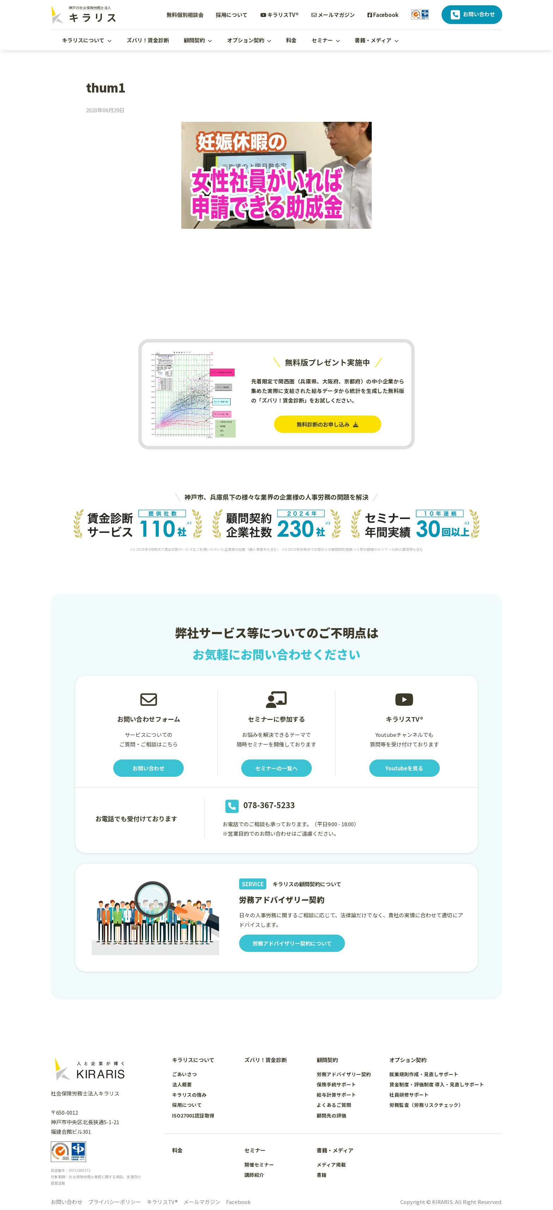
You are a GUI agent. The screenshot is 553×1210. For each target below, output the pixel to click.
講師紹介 (254, 1174)
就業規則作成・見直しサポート (423, 1074)
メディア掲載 (331, 1164)
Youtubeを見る (404, 768)
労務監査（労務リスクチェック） (426, 1104)
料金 (291, 40)
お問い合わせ (472, 15)
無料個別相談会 (184, 14)
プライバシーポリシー (114, 1201)
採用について (232, 14)
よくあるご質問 (334, 1104)
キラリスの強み (189, 1094)
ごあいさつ (184, 1074)
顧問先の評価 (331, 1115)
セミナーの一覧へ (276, 768)
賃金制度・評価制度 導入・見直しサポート (436, 1084)
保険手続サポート (336, 1084)
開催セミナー (259, 1164)
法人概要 (182, 1084)
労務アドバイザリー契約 (344, 1074)
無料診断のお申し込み (327, 424)
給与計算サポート (336, 1094)
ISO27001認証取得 (193, 1115)
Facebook (383, 14)
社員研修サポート (409, 1094)
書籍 (322, 1174)
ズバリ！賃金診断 (148, 40)
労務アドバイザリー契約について (292, 943)
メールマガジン (333, 14)
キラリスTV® (279, 14)
